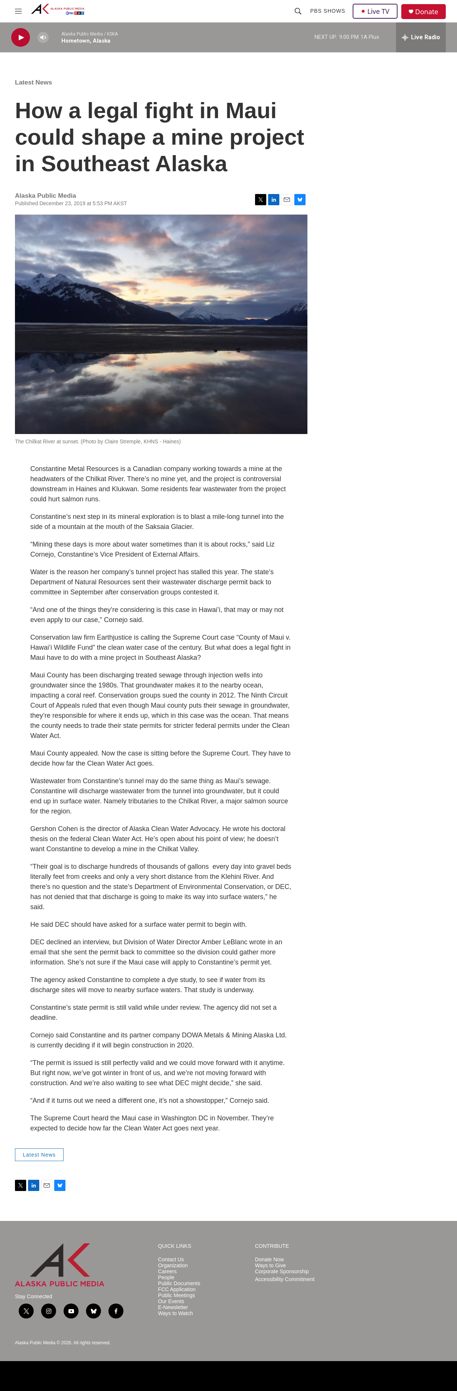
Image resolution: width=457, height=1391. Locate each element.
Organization (173, 1265)
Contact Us (171, 1259)
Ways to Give (270, 1265)
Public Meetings (176, 1295)
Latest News (33, 82)
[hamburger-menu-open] (18, 11)
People (166, 1277)
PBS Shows (327, 11)
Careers (167, 1271)
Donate (426, 12)
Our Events (171, 1301)
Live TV (375, 11)
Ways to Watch (175, 1313)
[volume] (43, 37)
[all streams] (421, 37)
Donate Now (269, 1259)
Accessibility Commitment (285, 1279)
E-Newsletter (173, 1307)
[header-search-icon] (298, 11)
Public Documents (179, 1283)
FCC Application (177, 1289)
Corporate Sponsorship (282, 1271)
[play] (21, 37)
